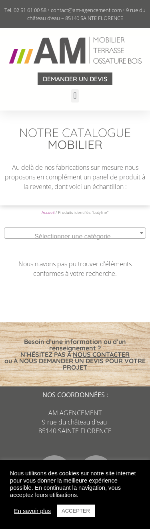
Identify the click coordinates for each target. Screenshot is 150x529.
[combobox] (75, 233)
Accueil (48, 212)
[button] (75, 96)
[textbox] (75, 236)
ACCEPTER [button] (76, 511)
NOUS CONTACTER (101, 354)
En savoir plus (32, 511)
